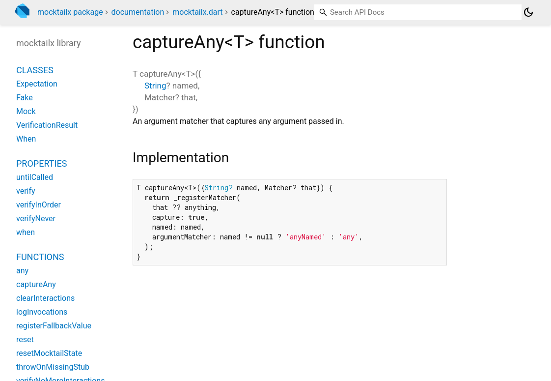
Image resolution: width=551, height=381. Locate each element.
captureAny (36, 284)
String (155, 85)
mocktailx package (70, 12)
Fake (24, 97)
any (22, 270)
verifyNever (35, 218)
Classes (35, 70)
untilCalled (34, 177)
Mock (26, 111)
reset (25, 339)
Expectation (36, 83)
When (26, 139)
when (25, 232)
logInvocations (41, 312)
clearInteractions (45, 298)
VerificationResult (47, 125)
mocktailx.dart (197, 12)
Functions (40, 257)
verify (25, 191)
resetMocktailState (49, 353)
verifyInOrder (38, 204)
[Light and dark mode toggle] (528, 12)
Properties (41, 163)
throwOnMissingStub (52, 367)
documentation (138, 12)
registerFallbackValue (53, 325)
